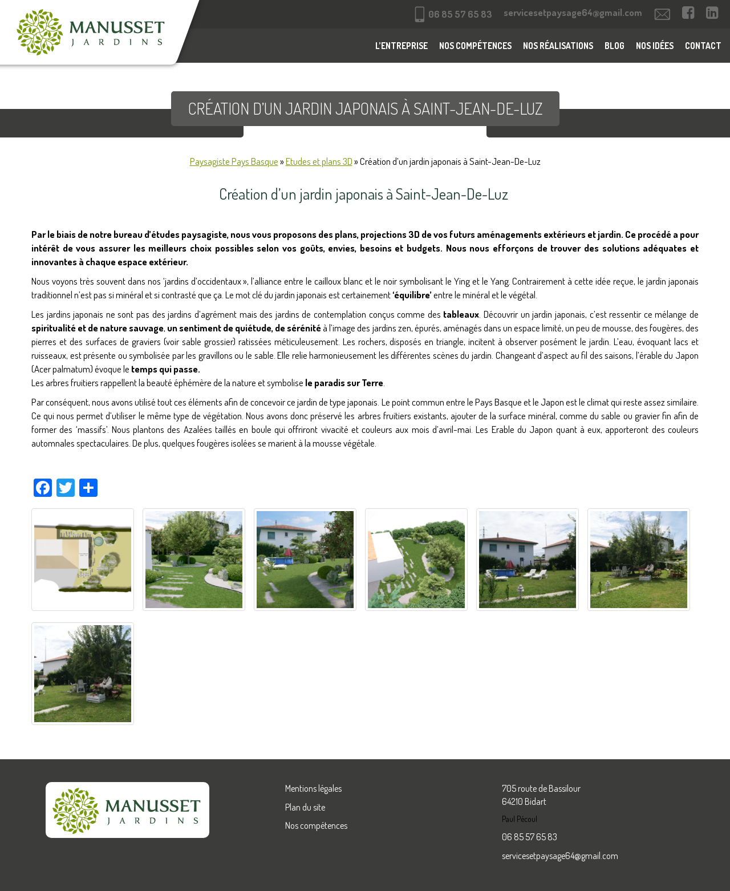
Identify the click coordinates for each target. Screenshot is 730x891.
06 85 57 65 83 (529, 837)
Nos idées (655, 45)
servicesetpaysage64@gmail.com (560, 855)
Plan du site (305, 807)
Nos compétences (475, 45)
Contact (703, 45)
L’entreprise (401, 45)
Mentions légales (313, 788)
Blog (614, 45)
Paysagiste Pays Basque (234, 161)
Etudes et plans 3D (319, 161)
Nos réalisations (558, 45)
